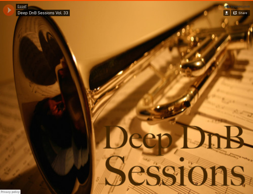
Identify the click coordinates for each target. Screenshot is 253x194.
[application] (9, 10)
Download (226, 13)
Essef (22, 6)
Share (242, 13)
